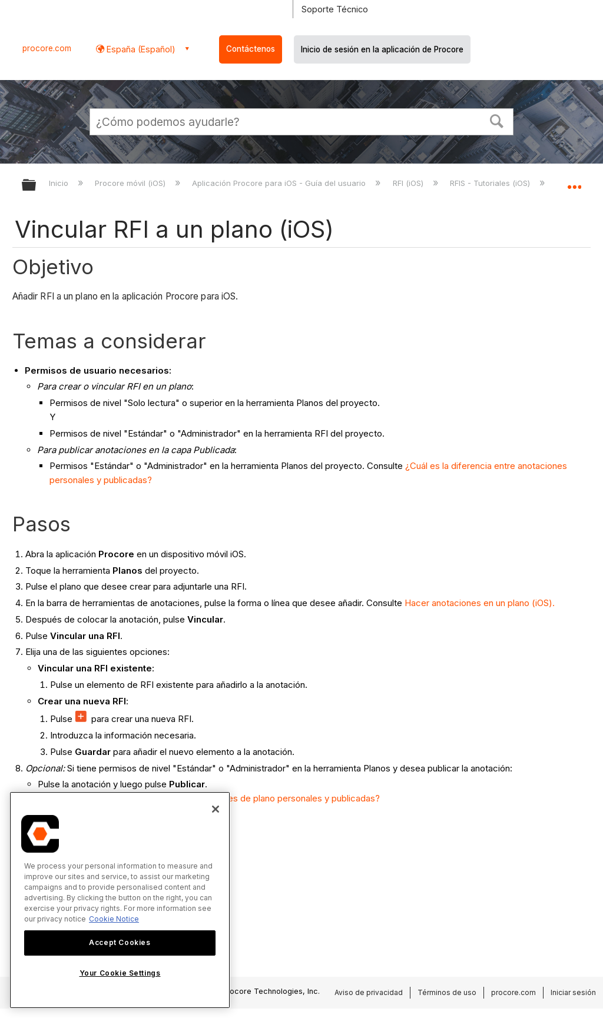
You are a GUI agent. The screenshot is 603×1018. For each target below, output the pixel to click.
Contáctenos (250, 49)
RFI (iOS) (409, 183)
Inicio (60, 183)
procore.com (46, 48)
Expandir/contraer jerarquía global (36, 185)
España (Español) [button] (139, 49)
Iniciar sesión (573, 992)
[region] (119, 900)
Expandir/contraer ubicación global (574, 181)
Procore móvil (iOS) (131, 183)
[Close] (215, 809)
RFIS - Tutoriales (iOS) (491, 183)
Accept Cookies (119, 942)
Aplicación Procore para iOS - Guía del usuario (280, 183)
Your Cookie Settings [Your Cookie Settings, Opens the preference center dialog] (120, 973)
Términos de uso (447, 992)
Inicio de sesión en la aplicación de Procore (382, 49)
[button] (497, 120)
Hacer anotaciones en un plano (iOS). (480, 602)
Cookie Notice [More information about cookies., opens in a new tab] (114, 918)
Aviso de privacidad (368, 992)
